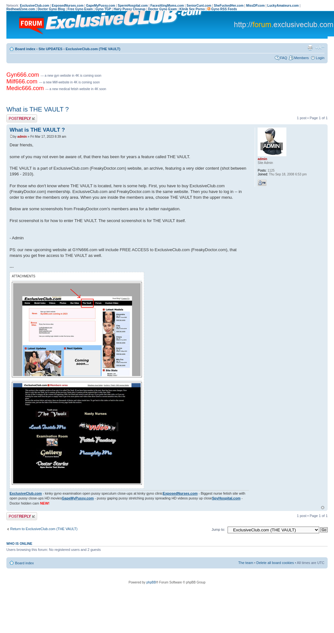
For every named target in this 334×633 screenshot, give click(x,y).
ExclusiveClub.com (26, 493)
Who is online (19, 543)
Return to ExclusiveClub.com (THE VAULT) (43, 529)
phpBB (151, 582)
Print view (310, 47)
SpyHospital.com (226, 498)
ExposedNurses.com (180, 493)
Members (301, 58)
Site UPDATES (50, 49)
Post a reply (21, 118)
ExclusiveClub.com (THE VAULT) (93, 49)
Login (320, 58)
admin (22, 136)
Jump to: (218, 529)
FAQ (283, 58)
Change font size (319, 47)
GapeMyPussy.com (78, 498)
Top (322, 507)
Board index (25, 49)
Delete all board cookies (275, 563)
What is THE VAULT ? (37, 109)
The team (245, 563)
